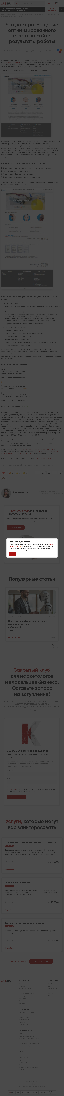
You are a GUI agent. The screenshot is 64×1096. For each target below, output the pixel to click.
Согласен (12, 554)
